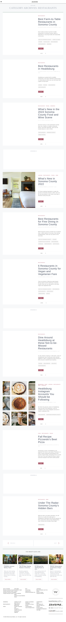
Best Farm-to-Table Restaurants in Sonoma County (49, 22)
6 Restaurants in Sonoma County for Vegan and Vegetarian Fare (49, 269)
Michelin (41, 243)
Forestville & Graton (44, 241)
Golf (15, 607)
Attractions (16, 611)
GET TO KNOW (6, 588)
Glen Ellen (46, 41)
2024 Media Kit (40, 604)
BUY (26, 588)
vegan (48, 293)
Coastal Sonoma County (8, 593)
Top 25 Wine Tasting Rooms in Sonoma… (25, 567)
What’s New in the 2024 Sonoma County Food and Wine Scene (48, 113)
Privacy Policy (40, 607)
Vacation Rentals (40, 593)
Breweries (41, 384)
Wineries (52, 105)
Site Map (38, 609)
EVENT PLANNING (29, 601)
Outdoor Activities (18, 606)
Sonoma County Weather (19, 595)
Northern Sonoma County (53, 414)
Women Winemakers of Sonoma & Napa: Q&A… (56, 568)
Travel (48, 105)
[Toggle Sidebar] (1, 1)
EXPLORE (16, 588)
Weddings (27, 603)
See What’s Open (18, 589)
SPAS (4, 606)
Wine (57, 175)
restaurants (42, 44)
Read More (8, 579)
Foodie (40, 41)
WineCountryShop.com (30, 592)
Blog (15, 592)
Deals (15, 596)
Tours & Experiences (29, 607)
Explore (33, 5)
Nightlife (16, 612)
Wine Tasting (42, 134)
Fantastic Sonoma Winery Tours (9, 567)
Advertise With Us (40, 605)
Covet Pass (27, 589)
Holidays (54, 363)
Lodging (40, 175)
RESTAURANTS (6, 604)
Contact (38, 606)
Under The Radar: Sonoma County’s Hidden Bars (48, 505)
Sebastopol (42, 293)
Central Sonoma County (8, 591)
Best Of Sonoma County (45, 39)
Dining (40, 84)
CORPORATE (39, 601)
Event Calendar (17, 593)
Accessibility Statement (42, 608)
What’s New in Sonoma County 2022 (47, 181)
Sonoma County (51, 132)
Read (40, 48)
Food (46, 384)
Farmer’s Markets (18, 609)
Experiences (28, 591)
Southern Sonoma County (8, 592)
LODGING (39, 588)
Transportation (28, 606)
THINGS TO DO (17, 601)
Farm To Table (56, 39)
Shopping (16, 608)
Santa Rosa (56, 243)
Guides (15, 591)
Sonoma (49, 44)
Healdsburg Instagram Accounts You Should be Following (46, 394)
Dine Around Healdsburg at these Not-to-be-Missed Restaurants (47, 343)
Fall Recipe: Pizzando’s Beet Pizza (47, 439)
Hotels (38, 591)
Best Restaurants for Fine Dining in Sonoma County (48, 221)
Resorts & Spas (40, 592)
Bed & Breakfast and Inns (42, 589)
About (38, 603)
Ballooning (16, 605)
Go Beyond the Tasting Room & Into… (39, 568)
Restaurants (41, 15)
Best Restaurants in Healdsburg (48, 67)
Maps (15, 594)
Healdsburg (54, 41)
